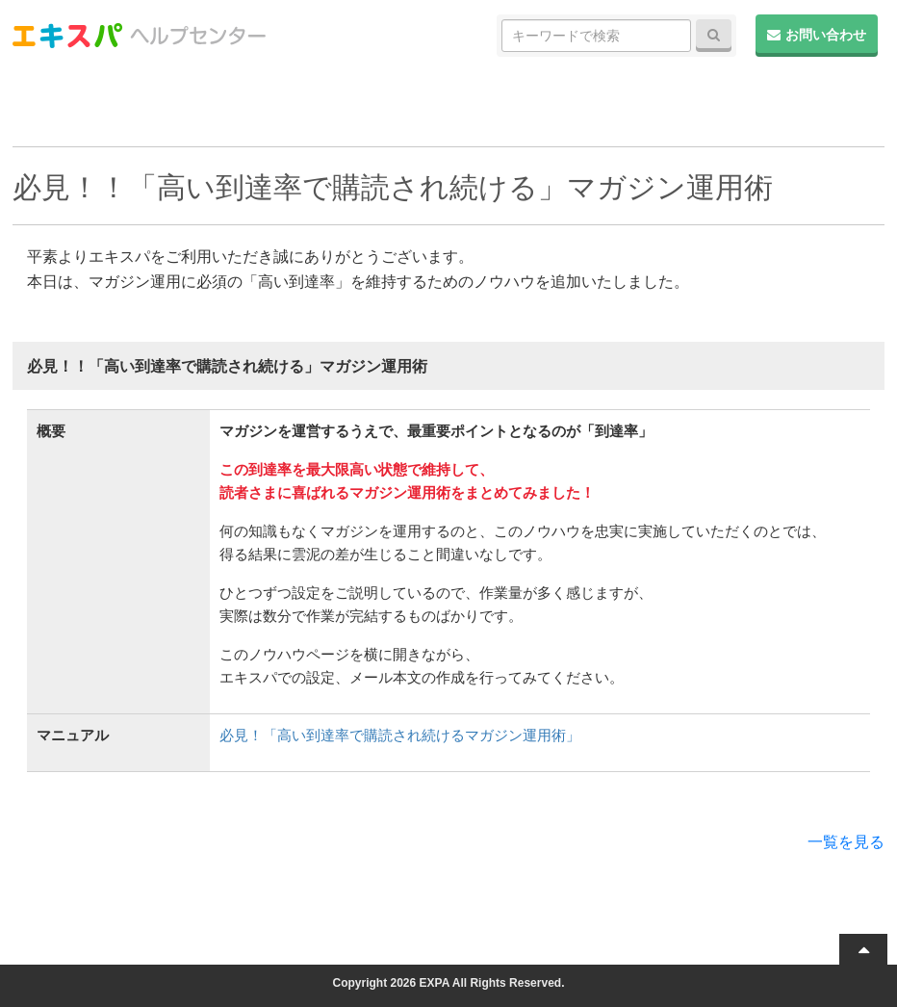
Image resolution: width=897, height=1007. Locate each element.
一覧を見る (845, 842)
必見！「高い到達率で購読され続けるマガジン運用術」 (399, 735)
